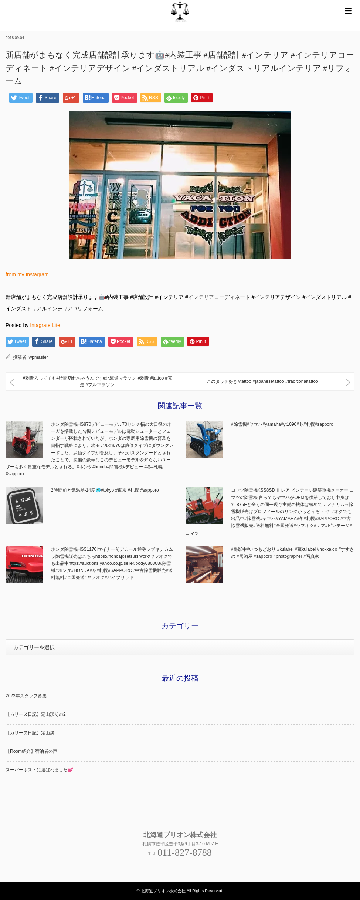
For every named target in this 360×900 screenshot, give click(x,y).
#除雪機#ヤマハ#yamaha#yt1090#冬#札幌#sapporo (282, 424)
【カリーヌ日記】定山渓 (30, 732)
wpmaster (38, 357)
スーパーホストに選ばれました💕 (39, 769)
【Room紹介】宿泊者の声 (31, 751)
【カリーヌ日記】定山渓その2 (36, 714)
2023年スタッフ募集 (26, 695)
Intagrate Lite (45, 325)
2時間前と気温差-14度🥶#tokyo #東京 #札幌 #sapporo (105, 490)
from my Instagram (27, 274)
